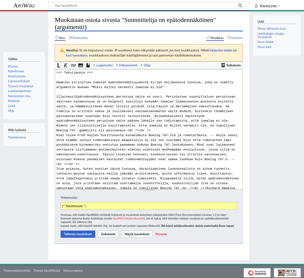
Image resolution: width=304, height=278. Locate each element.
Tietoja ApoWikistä (46, 270)
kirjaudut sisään (221, 50)
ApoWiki (24, 5)
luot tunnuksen (76, 55)
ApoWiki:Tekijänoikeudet (128, 218)
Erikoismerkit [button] (128, 65)
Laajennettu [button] (104, 65)
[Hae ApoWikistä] (148, 5)
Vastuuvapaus (73, 270)
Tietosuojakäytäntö (16, 270)
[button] (231, 65)
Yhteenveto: (69, 197)
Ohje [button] (147, 65)
